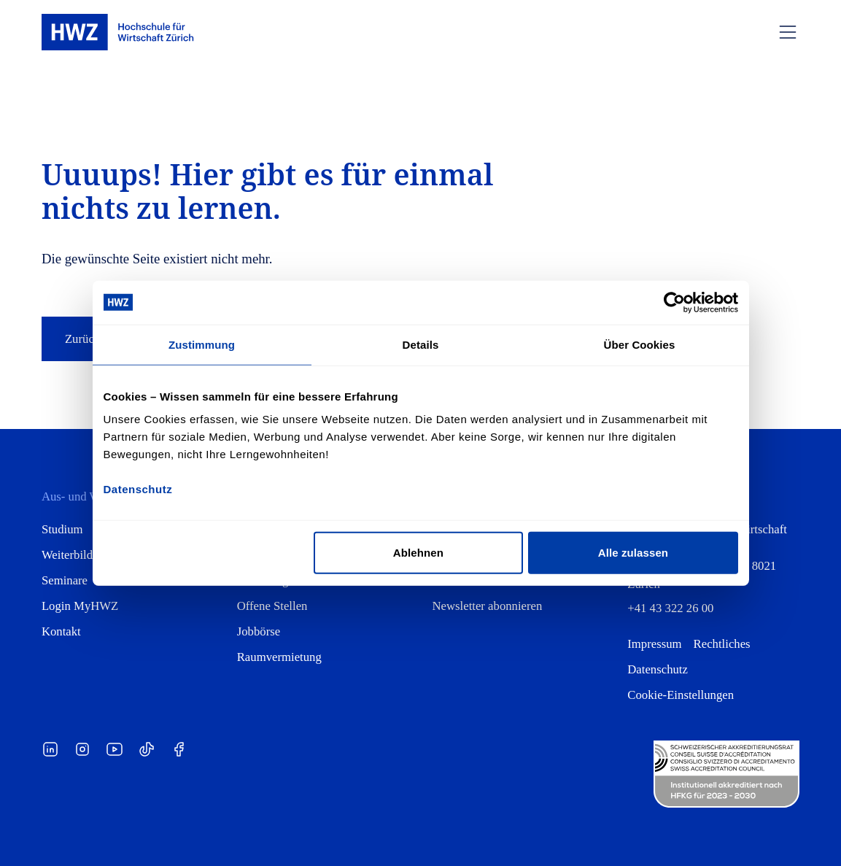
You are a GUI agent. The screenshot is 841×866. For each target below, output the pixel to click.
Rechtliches (722, 644)
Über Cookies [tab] (639, 344)
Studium (62, 529)
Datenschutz (657, 669)
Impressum (654, 644)
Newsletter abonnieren (488, 606)
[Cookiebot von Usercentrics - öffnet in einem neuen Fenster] (674, 302)
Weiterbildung (76, 555)
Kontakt (61, 631)
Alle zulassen (633, 552)
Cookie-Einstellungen (680, 695)
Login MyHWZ (80, 606)
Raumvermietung (279, 657)
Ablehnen (418, 552)
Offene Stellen (272, 606)
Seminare (65, 580)
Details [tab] (421, 344)
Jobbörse (258, 631)
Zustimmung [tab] (201, 344)
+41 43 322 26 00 (670, 608)
